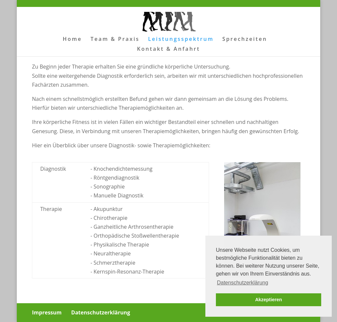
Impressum (47, 312)
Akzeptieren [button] (268, 299)
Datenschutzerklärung (100, 312)
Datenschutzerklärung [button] (242, 282)
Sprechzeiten (244, 40)
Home (72, 40)
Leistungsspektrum (181, 40)
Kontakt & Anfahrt (168, 49)
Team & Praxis (115, 40)
